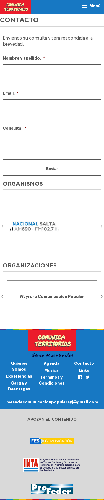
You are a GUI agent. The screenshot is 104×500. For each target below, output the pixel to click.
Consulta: (14, 128)
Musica (51, 370)
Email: (11, 93)
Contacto (84, 363)
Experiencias (19, 376)
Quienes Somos (19, 366)
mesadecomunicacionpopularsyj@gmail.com (52, 402)
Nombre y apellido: (24, 58)
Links (84, 370)
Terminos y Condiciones (51, 380)
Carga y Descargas (19, 386)
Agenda (51, 363)
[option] (52, 226)
